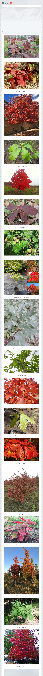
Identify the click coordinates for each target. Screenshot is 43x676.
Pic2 (5, 3)
